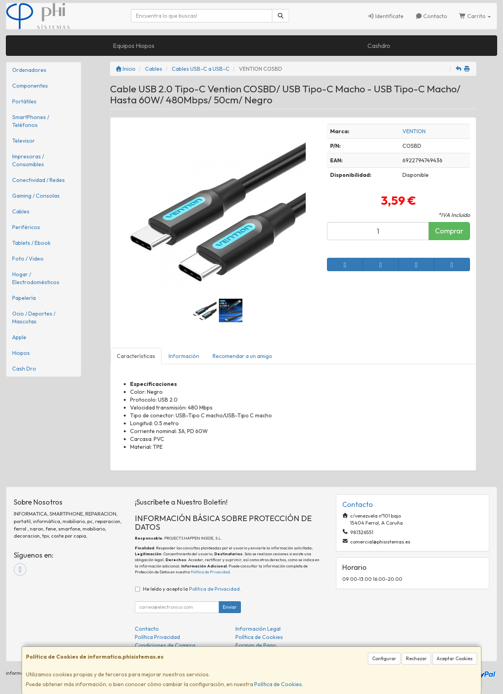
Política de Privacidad (210, 572)
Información (184, 356)
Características (136, 356)
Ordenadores (29, 69)
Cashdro (378, 46)
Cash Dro (24, 368)
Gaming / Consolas (36, 195)
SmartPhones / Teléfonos (30, 121)
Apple (19, 337)
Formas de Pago (255, 645)
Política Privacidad (157, 637)
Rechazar (416, 658)
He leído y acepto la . (192, 589)
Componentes (30, 85)
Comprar (449, 230)
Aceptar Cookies (455, 658)
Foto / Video (28, 258)
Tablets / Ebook (31, 242)
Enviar (230, 607)
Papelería (24, 297)
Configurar (384, 658)
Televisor (23, 140)
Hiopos (21, 352)
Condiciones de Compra (165, 645)
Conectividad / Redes (38, 180)
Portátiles (24, 101)
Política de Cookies (278, 684)
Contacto (431, 16)
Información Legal (258, 628)
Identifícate (385, 16)
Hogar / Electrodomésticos (35, 278)
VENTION (414, 131)
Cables (20, 211)
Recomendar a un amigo (242, 356)
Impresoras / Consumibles (28, 160)
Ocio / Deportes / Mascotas (33, 317)
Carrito (475, 16)
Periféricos (26, 227)
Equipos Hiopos (133, 46)
